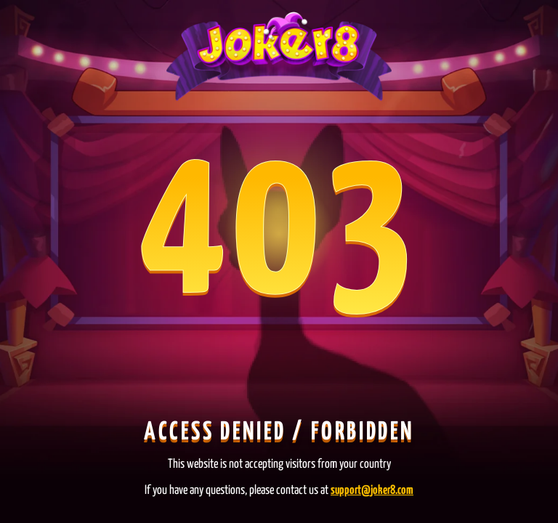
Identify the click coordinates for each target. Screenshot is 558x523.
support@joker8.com (372, 491)
